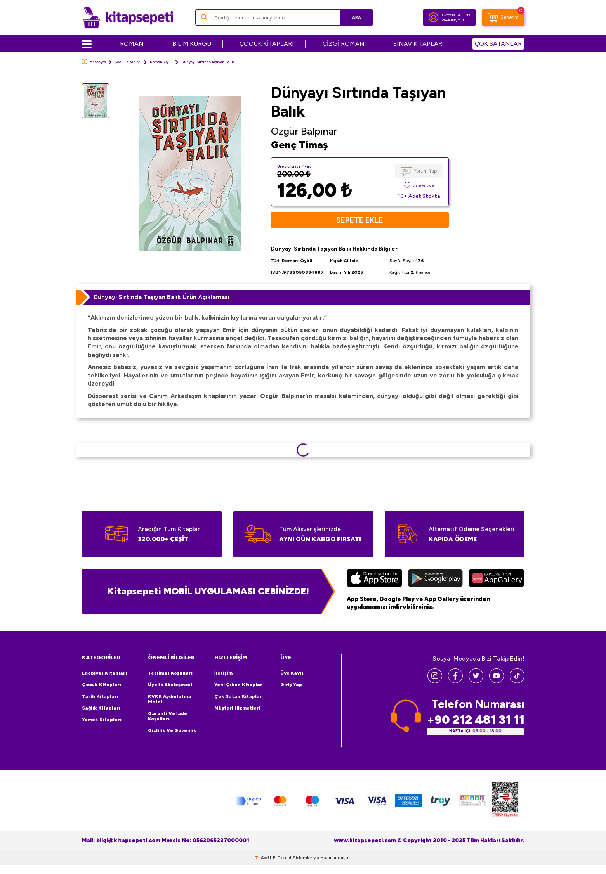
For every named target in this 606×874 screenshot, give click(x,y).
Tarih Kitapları (100, 696)
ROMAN (132, 43)
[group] (190, 173)
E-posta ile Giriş (456, 14)
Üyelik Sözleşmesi (170, 684)
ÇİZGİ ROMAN (344, 43)
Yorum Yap (425, 171)
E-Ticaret (282, 857)
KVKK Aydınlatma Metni (169, 699)
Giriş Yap (291, 684)
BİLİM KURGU (191, 43)
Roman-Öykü (161, 61)
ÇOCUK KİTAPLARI (267, 43)
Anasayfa (94, 61)
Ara (355, 17)
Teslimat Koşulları (170, 673)
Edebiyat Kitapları (104, 673)
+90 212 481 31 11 (475, 720)
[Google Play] (435, 579)
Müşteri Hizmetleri (237, 708)
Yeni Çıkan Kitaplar (238, 684)
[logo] (128, 17)
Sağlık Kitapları (101, 708)
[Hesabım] (434, 17)
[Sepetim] (503, 17)
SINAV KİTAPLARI (418, 43)
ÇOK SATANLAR (498, 43)
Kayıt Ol (458, 19)
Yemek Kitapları (102, 719)
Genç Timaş (299, 144)
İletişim (223, 673)
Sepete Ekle (360, 220)
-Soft (264, 857)
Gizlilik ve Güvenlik (172, 730)
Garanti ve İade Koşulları (167, 716)
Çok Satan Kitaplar (238, 696)
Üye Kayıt (292, 673)
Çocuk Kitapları (128, 61)
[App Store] (374, 579)
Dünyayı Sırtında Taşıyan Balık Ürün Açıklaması (161, 297)
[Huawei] (496, 579)
